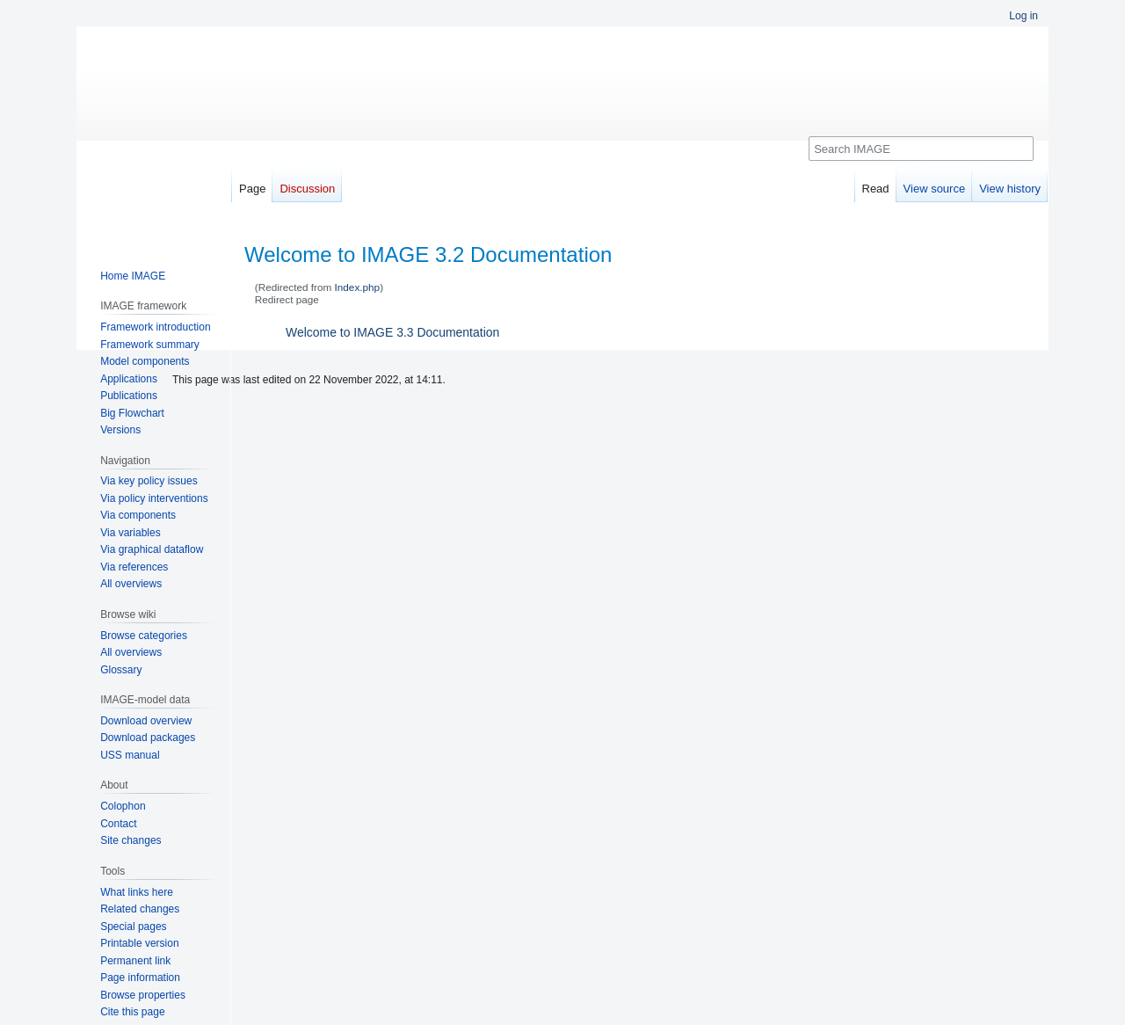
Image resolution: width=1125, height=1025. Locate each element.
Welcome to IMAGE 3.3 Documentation (392, 332)
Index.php (358, 287)
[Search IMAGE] (921, 148)
